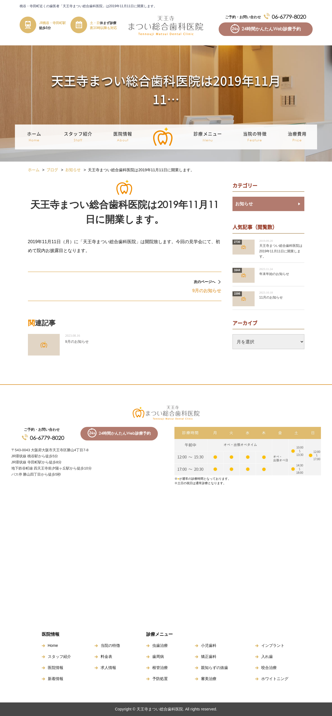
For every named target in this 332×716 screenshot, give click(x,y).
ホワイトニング (274, 678)
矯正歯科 (208, 656)
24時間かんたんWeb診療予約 (271, 29)
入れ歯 (267, 656)
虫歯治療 (160, 645)
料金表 (106, 656)
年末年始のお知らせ (274, 274)
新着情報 (55, 678)
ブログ (52, 169)
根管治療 (160, 667)
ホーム (34, 137)
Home (53, 645)
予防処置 (160, 678)
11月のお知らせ (271, 297)
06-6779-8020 (289, 16)
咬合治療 (269, 667)
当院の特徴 (255, 137)
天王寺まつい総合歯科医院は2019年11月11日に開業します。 (280, 251)
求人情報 (108, 667)
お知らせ (73, 169)
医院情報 (55, 667)
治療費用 (297, 137)
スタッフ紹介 (59, 656)
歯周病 (158, 656)
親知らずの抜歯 (214, 667)
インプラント (272, 645)
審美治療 (208, 678)
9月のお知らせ (77, 341)
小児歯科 (208, 645)
